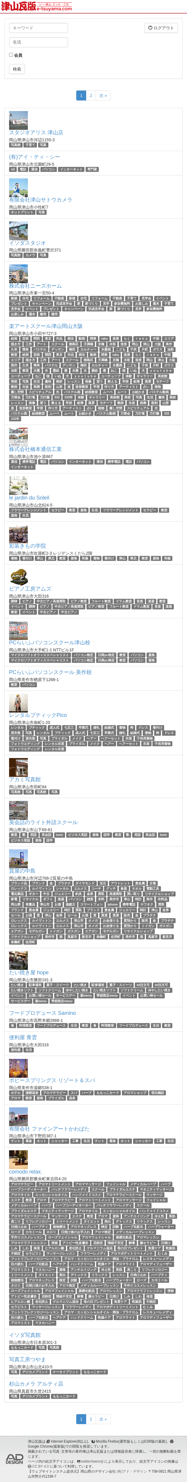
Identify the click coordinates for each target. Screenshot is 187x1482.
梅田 (72, 349)
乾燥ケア (104, 1264)
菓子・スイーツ (57, 985)
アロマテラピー (54, 1092)
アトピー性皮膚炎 (75, 1243)
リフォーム (41, 298)
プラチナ (64, 883)
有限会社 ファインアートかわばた (49, 1129)
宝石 (103, 883)
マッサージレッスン (60, 1253)
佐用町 (115, 936)
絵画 (14, 338)
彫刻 (48, 386)
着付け (27, 558)
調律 (14, 601)
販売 (127, 915)
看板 (28, 1141)
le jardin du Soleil (29, 498)
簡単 (25, 349)
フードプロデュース (51, 1025)
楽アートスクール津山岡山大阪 (46, 326)
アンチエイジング (136, 1216)
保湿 (36, 1248)
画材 (59, 381)
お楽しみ (141, 303)
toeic (59, 834)
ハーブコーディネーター (28, 1189)
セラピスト (33, 1253)
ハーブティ (40, 1226)
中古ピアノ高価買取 (51, 601)
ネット (41, 1141)
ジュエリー (63, 894)
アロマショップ (135, 1092)
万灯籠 (45, 397)
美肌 (172, 1216)
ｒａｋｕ (141, 338)
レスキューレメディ (157, 1258)
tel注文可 (143, 985)
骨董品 (30, 904)
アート (41, 344)
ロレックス (19, 888)
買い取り (133, 894)
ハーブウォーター (161, 1226)
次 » (103, 95)
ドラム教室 (124, 601)
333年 (68, 397)
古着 (152, 883)
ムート (122, 392)
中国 (156, 338)
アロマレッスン (148, 1237)
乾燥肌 (170, 1248)
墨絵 (56, 371)
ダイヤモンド (85, 883)
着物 (14, 558)
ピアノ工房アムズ (30, 589)
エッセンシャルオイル (51, 1194)
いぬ (133, 371)
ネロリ (51, 1232)
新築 (14, 298)
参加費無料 (122, 303)
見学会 (146, 298)
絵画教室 (91, 392)
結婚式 (109, 727)
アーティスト (128, 386)
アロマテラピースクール (124, 1194)
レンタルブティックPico (38, 715)
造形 (123, 344)
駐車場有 (35, 985)
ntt (13, 169)
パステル (39, 349)
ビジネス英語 (77, 834)
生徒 (25, 386)
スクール (57, 344)
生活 (36, 381)
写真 (43, 145)
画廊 (36, 386)
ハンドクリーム (82, 1264)
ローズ (16, 1232)
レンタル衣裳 (54, 743)
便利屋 (16, 1050)
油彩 (170, 349)
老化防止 (75, 1248)
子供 (133, 349)
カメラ (30, 255)
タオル (137, 888)
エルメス (80, 888)
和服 (85, 558)
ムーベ (108, 392)
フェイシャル (115, 1184)
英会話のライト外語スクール (43, 822)
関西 (36, 338)
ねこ (114, 371)
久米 (14, 349)
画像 (88, 381)
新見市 (86, 936)
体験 (128, 376)
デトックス (124, 1221)
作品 (59, 338)
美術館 (162, 376)
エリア (169, 338)
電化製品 (17, 894)
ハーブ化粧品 (38, 1264)
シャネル (62, 888)
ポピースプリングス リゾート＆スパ (52, 1080)
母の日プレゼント (130, 1248)
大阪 (157, 344)
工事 (75, 1141)
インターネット (71, 169)
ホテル (16, 1092)
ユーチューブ (20, 376)
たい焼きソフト (22, 990)
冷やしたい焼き (77, 990)
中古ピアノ (48, 612)
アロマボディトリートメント (132, 1253)
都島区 (74, 344)
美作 (169, 344)
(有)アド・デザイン (132, 1471)
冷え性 (159, 1216)
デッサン (57, 349)
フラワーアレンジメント (28, 510)
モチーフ (162, 381)
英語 (33, 834)
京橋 (101, 344)
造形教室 (81, 386)
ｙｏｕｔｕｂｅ (160, 371)
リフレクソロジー (38, 1221)
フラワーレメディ (93, 1253)
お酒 (58, 904)
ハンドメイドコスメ (86, 1194)
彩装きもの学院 (27, 546)
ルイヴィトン (41, 888)
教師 (14, 386)
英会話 (46, 834)
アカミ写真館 (25, 779)
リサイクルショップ (159, 894)
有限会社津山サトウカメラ (40, 200)
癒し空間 (17, 392)
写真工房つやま (27, 1359)
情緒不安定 (116, 1243)
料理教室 (25, 1025)
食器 (123, 888)
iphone (113, 904)
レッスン (73, 381)
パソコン (48, 169)
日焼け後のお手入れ (75, 1232)
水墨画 (106, 349)
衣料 (101, 899)
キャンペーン (41, 303)
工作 (28, 344)
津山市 (45, 904)
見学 (106, 303)
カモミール (33, 1232)
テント (16, 1141)
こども (120, 349)
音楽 (140, 601)
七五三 (69, 727)
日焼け (166, 1243)
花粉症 (98, 1243)
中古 (46, 894)
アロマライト (125, 1264)
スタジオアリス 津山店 (36, 132)
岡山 (135, 344)
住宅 (25, 298)
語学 (106, 834)
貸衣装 (16, 733)
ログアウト (161, 27)
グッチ (111, 888)
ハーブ (86, 1092)
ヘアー (91, 738)
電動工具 (152, 888)
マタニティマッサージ (156, 1189)
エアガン (17, 931)
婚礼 (96, 727)
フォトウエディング (25, 743)
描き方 (16, 344)
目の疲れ (17, 1264)
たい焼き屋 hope (29, 972)
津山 (146, 344)
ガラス (157, 349)
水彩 (112, 344)
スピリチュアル (40, 392)
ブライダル (59, 738)
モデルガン (37, 931)
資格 (83, 510)
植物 (157, 386)
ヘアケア (59, 1264)
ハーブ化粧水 (133, 1226)
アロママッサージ (88, 1184)
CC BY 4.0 (40, 1466)
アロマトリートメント (54, 1184)
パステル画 (72, 392)
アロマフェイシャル (96, 1237)
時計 (138, 899)
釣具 (78, 894)
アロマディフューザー (156, 1264)
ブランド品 (19, 883)
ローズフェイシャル (62, 1237)
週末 (156, 303)
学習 (96, 386)
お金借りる (111, 920)
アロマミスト (20, 1269)
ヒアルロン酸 (54, 1248)
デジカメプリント (35, 1372)
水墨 (36, 371)
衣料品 (162, 899)
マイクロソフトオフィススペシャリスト (40, 655)
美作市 (114, 899)
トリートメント (67, 1221)
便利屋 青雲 (23, 1037)
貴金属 (140, 883)
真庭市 (72, 936)
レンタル (17, 727)
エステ (16, 1200)
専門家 (92, 169)
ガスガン (165, 926)
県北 (51, 558)
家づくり (91, 303)
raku (104, 338)
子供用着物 (145, 738)
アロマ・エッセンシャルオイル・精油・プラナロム (101, 1258)
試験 (116, 1226)
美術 (14, 381)
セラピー (57, 510)
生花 (94, 510)
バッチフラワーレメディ (69, 1189)
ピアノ (27, 601)
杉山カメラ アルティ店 (36, 1384)
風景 (148, 381)
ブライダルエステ (122, 1189)
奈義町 (101, 936)
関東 (93, 338)
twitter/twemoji (92, 1461)
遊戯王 (70, 904)
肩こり (16, 1221)
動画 (82, 338)
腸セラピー (148, 1243)
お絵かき (138, 392)
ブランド (38, 883)
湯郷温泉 (31, 1092)
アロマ (16, 1098)
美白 (107, 1221)
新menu (86, 995)
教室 (14, 354)
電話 (23, 169)
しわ (25, 1248)
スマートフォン (91, 904)
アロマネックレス (83, 1226)
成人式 (54, 727)
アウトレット (120, 883)
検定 (104, 1226)
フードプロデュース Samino (42, 1013)
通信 (34, 169)
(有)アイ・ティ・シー (34, 157)
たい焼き (17, 985)
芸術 (25, 338)
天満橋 (88, 344)
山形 (59, 386)
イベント (162, 298)
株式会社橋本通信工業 (35, 449)
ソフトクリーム (49, 990)
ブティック (37, 727)
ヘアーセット (110, 738)
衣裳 (128, 738)
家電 (14, 899)
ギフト (48, 899)
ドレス (143, 727)
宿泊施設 (157, 1092)
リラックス (145, 1221)
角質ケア (154, 1248)
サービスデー (65, 995)
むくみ (162, 1253)
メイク (77, 738)
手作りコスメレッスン (27, 1237)
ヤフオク (146, 904)
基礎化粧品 (124, 1237)
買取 (101, 894)
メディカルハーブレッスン (135, 1232)
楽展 (116, 338)
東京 (48, 338)
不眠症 (16, 1253)
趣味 (48, 381)
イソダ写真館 (25, 1335)
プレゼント (19, 303)
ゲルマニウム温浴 (100, 1248)
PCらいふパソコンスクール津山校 (49, 643)
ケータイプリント (66, 1372)
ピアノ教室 (79, 601)
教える (112, 381)
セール (16, 915)
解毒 (132, 1243)
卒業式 (83, 727)
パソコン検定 (83, 655)
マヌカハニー (45, 1269)
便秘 (54, 1243)
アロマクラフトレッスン (28, 1243)
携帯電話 (28, 461)
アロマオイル (20, 1194)
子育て (30, 145)
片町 (145, 349)
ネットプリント (22, 212)
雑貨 (90, 899)
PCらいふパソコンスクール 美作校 (50, 672)
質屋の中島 (22, 871)
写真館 (16, 145)
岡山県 (16, 904)
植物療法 (59, 1226)
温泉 (72, 1098)
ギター (33, 894)
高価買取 (115, 894)
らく (127, 338)
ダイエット (92, 1221)
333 (57, 397)
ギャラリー (145, 376)
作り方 (109, 386)
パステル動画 (159, 392)
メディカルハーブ (143, 1184)
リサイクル (30, 899)
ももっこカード (107, 1092)
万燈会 (16, 397)
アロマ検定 (103, 1232)
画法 (70, 338)
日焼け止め (19, 1226)
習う (99, 381)
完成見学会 (64, 303)
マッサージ (154, 1194)
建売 (43, 314)
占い (146, 386)
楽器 (151, 601)
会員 (15, 55)
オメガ (93, 920)
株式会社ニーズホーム (35, 286)
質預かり (130, 920)
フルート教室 (101, 601)
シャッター (59, 1141)
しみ (14, 1248)
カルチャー (88, 349)
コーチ (96, 888)
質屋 (104, 915)
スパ (74, 1092)
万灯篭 (30, 397)
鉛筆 (136, 381)
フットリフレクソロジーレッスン (35, 1258)
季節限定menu (107, 995)
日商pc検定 (106, 655)
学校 (125, 381)
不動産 (59, 298)
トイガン (148, 926)
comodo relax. (25, 1172)
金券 (90, 894)
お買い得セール (40, 995)
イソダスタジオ (27, 243)
